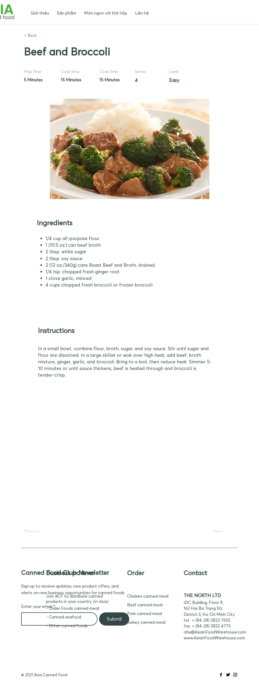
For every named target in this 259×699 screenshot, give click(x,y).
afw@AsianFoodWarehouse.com (215, 632)
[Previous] (41, 531)
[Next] (209, 531)
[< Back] (41, 35)
